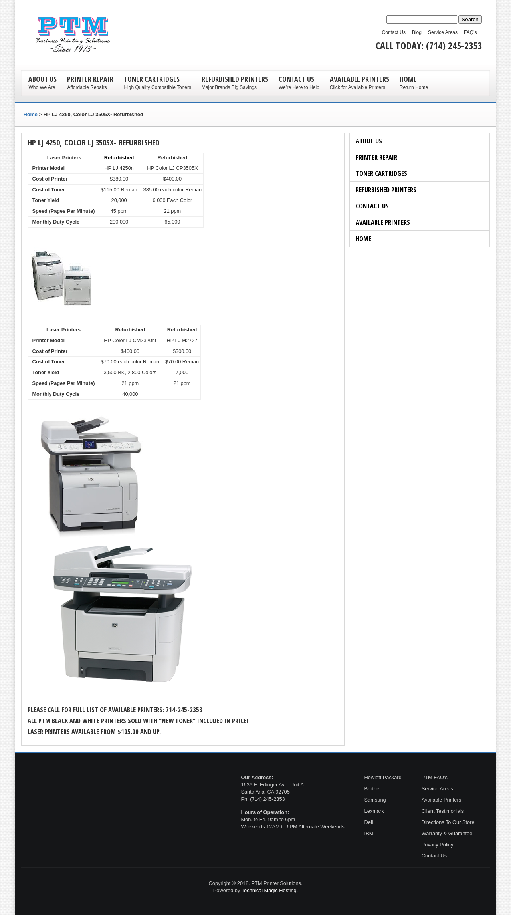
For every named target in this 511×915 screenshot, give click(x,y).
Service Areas (443, 32)
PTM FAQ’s (435, 777)
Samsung (375, 800)
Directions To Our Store (448, 822)
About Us (369, 140)
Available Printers (383, 222)
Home (363, 238)
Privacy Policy (438, 845)
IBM (369, 833)
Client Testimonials (443, 811)
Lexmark (374, 811)
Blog (417, 32)
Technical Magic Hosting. (270, 890)
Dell (369, 822)
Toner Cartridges (381, 173)
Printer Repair (376, 157)
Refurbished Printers (386, 189)
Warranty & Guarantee (447, 833)
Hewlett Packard (383, 777)
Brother (372, 789)
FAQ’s (470, 32)
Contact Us (394, 32)
